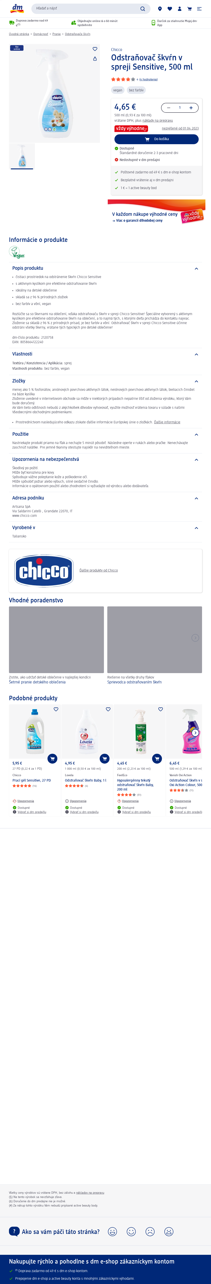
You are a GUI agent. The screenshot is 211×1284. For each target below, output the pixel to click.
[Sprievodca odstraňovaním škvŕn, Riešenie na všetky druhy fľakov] (154, 648)
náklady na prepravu (157, 121)
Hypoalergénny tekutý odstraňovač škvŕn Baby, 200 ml (135, 785)
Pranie (56, 34)
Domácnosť (40, 34)
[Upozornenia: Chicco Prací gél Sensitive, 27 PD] (23, 801)
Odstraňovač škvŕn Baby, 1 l (85, 780)
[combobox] (91, 9)
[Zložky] (105, 381)
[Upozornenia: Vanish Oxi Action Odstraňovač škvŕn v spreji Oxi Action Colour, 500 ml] (180, 801)
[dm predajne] (160, 8)
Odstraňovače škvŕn (77, 34)
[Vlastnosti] (105, 354)
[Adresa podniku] (105, 498)
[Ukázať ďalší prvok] (195, 733)
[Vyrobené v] (105, 528)
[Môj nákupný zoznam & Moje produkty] (169, 8)
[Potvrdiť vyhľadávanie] (142, 9)
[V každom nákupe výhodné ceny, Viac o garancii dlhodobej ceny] (156, 217)
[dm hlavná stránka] (17, 8)
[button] (199, 8)
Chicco (116, 50)
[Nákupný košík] (189, 8)
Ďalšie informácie (167, 422)
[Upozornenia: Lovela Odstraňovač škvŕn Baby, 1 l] (75, 801)
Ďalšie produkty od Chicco (65, 570)
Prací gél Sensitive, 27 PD (32, 780)
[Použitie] (105, 434)
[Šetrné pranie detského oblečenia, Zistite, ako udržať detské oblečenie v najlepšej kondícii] (56, 648)
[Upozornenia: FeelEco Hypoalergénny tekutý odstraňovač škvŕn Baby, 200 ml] (128, 801)
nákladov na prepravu (90, 1192)
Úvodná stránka (19, 34)
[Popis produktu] (105, 268)
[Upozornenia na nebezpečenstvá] (105, 459)
